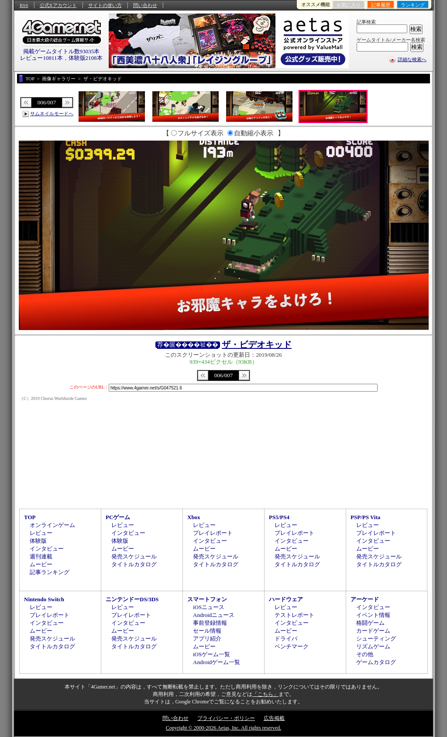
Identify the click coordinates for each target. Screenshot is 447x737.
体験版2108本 (86, 58)
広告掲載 (274, 718)
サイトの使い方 (105, 5)
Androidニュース (213, 615)
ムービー (41, 564)
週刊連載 (41, 556)
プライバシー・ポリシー (226, 718)
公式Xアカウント (58, 5)
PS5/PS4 (279, 517)
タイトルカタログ (134, 564)
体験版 (38, 540)
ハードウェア (286, 599)
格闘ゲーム (370, 623)
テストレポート (294, 615)
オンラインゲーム (52, 525)
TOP (30, 517)
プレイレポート (213, 533)
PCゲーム (118, 517)
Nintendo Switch (44, 599)
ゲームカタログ (376, 662)
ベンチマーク (292, 646)
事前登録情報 (210, 623)
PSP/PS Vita (365, 517)
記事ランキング (49, 572)
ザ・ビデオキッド (257, 344)
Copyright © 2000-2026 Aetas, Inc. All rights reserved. (223, 728)
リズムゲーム (373, 646)
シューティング (376, 638)
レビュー (41, 533)
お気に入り (349, 4)
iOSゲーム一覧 (211, 654)
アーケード (365, 599)
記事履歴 (380, 4)
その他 (364, 654)
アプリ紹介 (207, 638)
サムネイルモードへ (51, 113)
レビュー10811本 (41, 58)
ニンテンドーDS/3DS (132, 599)
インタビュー (47, 548)
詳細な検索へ (412, 59)
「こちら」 (265, 694)
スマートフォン (207, 599)
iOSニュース (208, 607)
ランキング (413, 4)
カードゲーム (373, 630)
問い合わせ (145, 5)
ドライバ (286, 638)
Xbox (193, 517)
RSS (24, 5)
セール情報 (207, 630)
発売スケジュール (134, 556)
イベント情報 (373, 615)
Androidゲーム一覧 (216, 662)
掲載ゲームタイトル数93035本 (61, 51)
